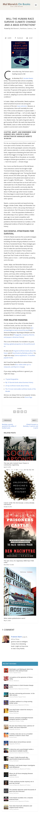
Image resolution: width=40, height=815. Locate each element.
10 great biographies (11, 379)
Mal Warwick (15, 28)
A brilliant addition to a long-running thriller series (20, 702)
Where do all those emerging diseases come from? (21, 774)
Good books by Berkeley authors (22, 353)
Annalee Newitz (28, 78)
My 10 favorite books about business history (19, 382)
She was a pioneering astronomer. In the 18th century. (22, 694)
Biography (11, 729)
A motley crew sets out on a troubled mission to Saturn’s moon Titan (20, 734)
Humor (11, 672)
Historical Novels (13, 697)
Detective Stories (13, 689)
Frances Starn (16, 637)
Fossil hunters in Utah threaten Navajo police (21, 686)
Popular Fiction (17, 672)
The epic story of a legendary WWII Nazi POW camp (19, 561)
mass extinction (22, 106)
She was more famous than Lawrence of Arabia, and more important (21, 726)
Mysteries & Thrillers (23, 689)
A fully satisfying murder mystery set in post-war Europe (21, 782)
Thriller (22, 721)
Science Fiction (13, 737)
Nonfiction (23, 28)
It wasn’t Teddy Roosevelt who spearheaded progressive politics (19, 758)
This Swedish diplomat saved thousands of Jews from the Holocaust (22, 790)
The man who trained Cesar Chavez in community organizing (16, 464)
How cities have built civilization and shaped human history (20, 806)
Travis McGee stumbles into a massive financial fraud (21, 798)
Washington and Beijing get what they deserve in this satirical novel (21, 670)
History (11, 713)
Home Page (28, 397)
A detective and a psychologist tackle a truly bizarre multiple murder (21, 750)
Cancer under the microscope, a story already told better (19, 503)
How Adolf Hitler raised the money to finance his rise (21, 710)
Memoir (11, 680)
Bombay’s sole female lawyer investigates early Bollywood (22, 766)
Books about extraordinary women (20, 742)
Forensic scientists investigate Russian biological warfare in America (21, 718)
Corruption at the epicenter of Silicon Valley (21, 678)
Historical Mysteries (14, 769)
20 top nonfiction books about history (17, 386)
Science (29, 28)
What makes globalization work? (14, 618)
